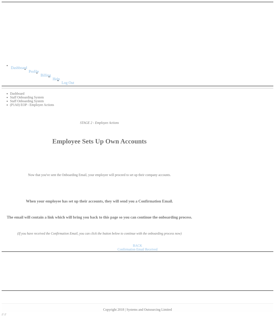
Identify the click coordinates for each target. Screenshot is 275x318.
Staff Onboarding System (27, 97)
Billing (46, 75)
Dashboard (19, 68)
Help (56, 79)
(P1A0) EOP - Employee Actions (32, 105)
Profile (34, 71)
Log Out (68, 83)
